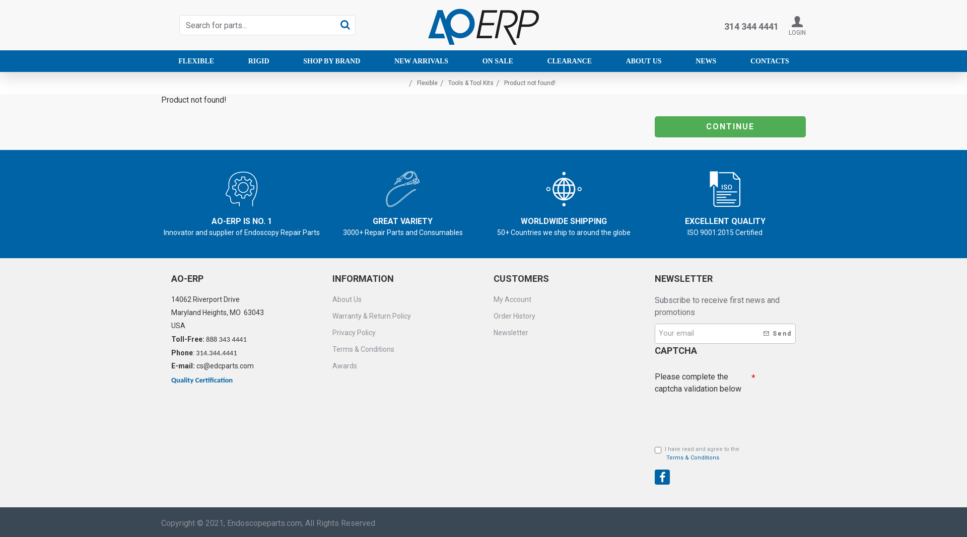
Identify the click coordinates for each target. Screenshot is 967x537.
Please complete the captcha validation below (698, 382)
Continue (730, 126)
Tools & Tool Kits (471, 83)
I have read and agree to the (697, 454)
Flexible (427, 83)
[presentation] (725, 466)
